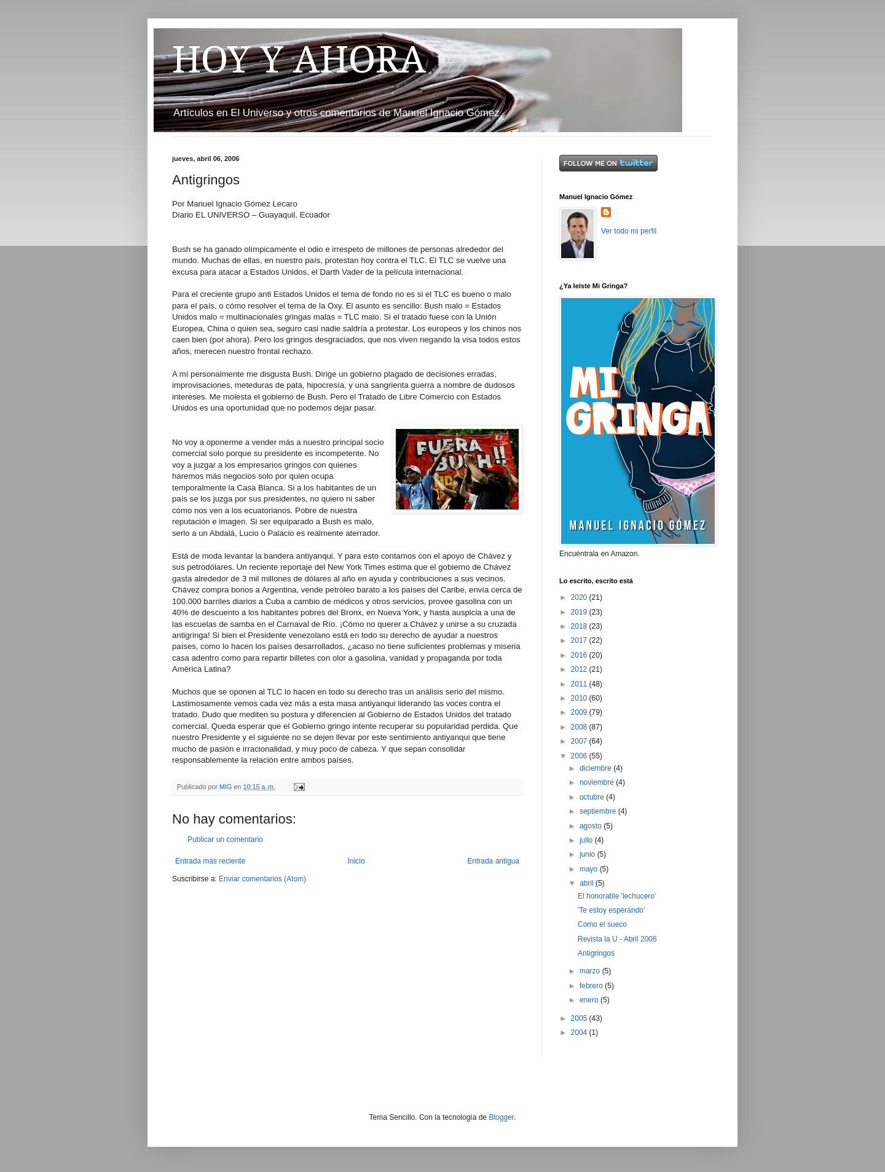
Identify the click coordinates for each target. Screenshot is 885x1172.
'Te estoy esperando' (611, 910)
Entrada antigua (493, 861)
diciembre (596, 768)
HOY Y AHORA (299, 59)
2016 (580, 655)
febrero (592, 985)
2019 (580, 612)
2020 (580, 597)
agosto (592, 826)
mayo (590, 869)
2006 (580, 756)
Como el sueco (602, 924)
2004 (580, 1032)
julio (587, 840)
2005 (580, 1018)
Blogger (501, 1117)
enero (590, 1000)
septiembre (599, 811)
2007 (580, 741)
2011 (580, 684)
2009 (580, 712)
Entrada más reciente (210, 861)
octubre (593, 797)
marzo (591, 971)
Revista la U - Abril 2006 (617, 939)
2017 (580, 640)
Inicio (356, 861)
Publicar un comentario (225, 839)
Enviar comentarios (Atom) (262, 879)
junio (588, 854)
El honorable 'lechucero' (617, 896)
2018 (580, 626)
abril (588, 883)
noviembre (598, 782)
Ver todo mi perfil (628, 231)
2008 (580, 727)
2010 (580, 698)
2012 (580, 669)
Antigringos (596, 953)
